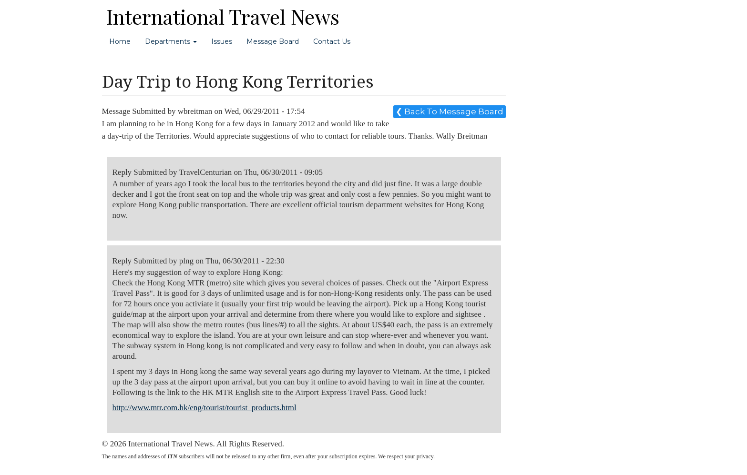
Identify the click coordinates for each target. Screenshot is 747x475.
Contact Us (331, 41)
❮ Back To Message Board (449, 111)
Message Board (272, 41)
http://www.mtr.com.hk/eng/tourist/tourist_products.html (205, 407)
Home (120, 41)
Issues (221, 41)
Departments (171, 41)
